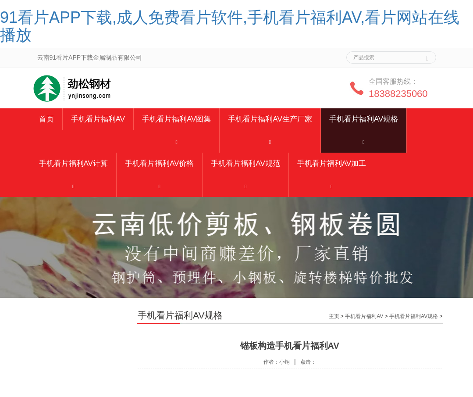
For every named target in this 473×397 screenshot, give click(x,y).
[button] (176, 141)
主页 (334, 316)
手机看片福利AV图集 (176, 119)
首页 (46, 119)
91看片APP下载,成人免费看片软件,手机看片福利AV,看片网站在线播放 (229, 26)
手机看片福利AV (98, 119)
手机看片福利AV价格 (159, 163)
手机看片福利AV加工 (331, 163)
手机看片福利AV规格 (363, 119)
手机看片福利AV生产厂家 (270, 119)
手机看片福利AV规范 (245, 163)
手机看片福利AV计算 (73, 163)
